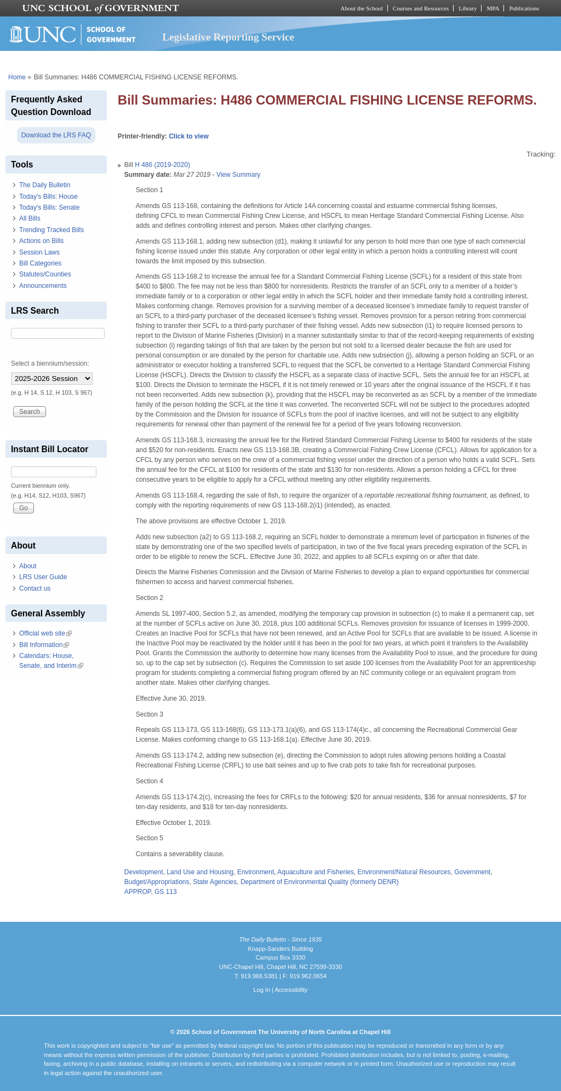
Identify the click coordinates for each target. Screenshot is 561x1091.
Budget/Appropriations (157, 882)
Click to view (189, 136)
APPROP (137, 892)
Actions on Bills (41, 241)
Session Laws (39, 252)
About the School (362, 8)
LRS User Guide (43, 577)
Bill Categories (40, 263)
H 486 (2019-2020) (162, 165)
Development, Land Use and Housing (178, 872)
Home (17, 77)
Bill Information (44, 645)
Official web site (45, 633)
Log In (261, 989)
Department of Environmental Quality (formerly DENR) (320, 882)
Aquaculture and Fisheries (315, 872)
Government (472, 872)
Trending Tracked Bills (51, 230)
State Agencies (215, 882)
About (27, 566)
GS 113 (165, 892)
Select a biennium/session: (50, 363)
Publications (524, 8)
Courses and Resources (421, 8)
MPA (492, 8)
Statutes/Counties (45, 274)
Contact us (34, 588)
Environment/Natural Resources (403, 872)
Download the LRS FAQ (56, 135)
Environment (255, 872)
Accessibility (290, 989)
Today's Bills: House (48, 196)
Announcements (43, 286)
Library (468, 8)
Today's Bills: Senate (49, 207)
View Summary (238, 174)
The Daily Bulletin (44, 185)
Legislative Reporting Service (228, 37)
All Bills (30, 218)
